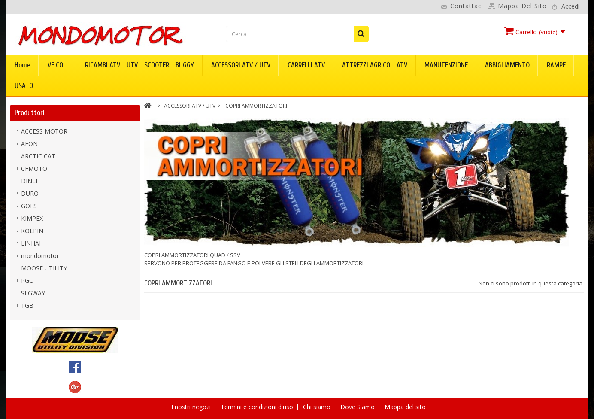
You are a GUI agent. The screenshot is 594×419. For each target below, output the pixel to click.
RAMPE (556, 65)
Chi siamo (317, 407)
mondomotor (40, 256)
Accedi (570, 6)
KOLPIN (32, 231)
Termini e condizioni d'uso (258, 407)
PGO (27, 280)
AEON (29, 144)
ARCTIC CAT (38, 156)
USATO (24, 86)
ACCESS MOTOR (44, 131)
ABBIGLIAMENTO (507, 65)
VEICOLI (58, 65)
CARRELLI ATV (306, 65)
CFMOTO (34, 168)
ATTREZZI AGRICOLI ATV (374, 65)
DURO (30, 193)
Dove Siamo (358, 407)
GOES (29, 206)
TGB (27, 305)
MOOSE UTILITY (44, 268)
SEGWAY (33, 293)
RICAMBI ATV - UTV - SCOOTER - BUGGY (139, 65)
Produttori (30, 113)
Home (22, 65)
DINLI (29, 181)
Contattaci (466, 6)
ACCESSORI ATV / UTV (240, 65)
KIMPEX (32, 218)
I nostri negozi (191, 407)
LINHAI (31, 243)
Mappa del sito (522, 6)
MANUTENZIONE (446, 65)
